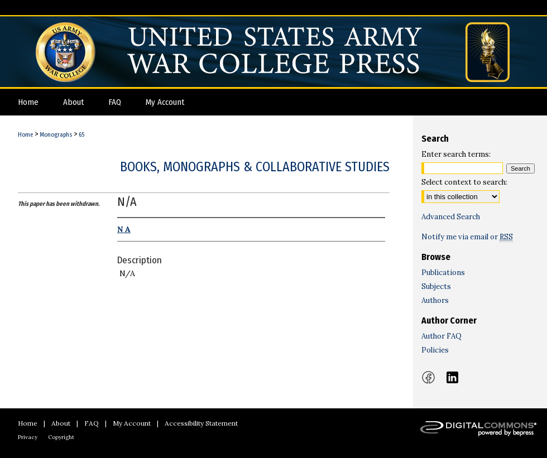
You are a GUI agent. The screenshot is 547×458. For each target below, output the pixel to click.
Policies (435, 350)
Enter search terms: (456, 154)
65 (81, 134)
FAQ (91, 423)
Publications (443, 272)
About (60, 423)
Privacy (27, 437)
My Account (132, 423)
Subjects (436, 286)
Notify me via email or (467, 237)
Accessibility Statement (201, 423)
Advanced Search (450, 216)
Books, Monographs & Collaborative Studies (255, 167)
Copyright (61, 437)
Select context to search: (464, 182)
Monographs (56, 134)
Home (25, 134)
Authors (435, 300)
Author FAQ (441, 336)
